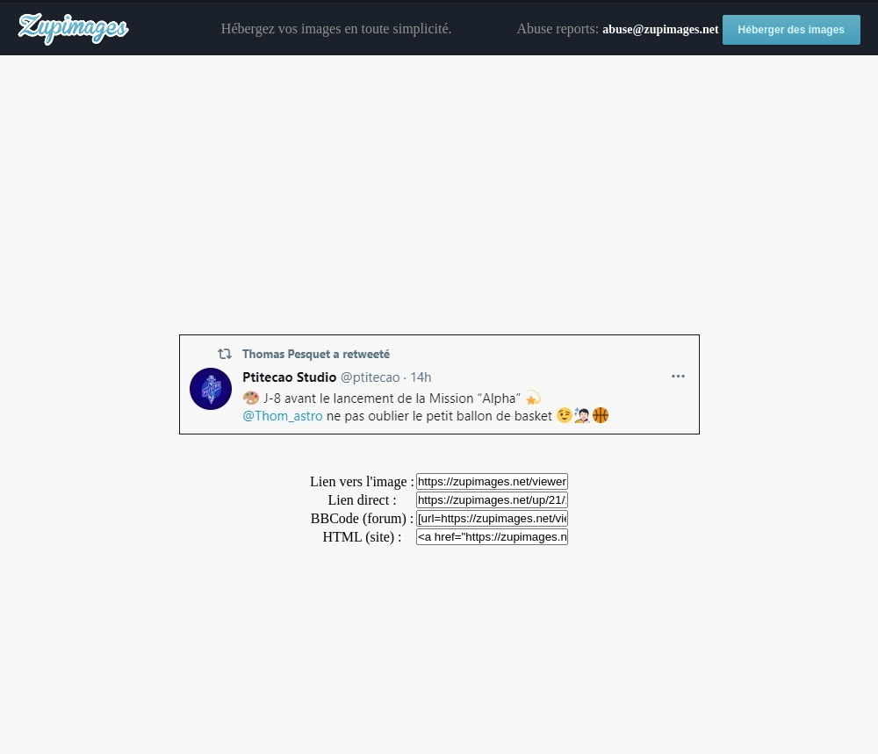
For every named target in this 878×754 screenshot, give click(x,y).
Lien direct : (361, 499)
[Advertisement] (439, 196)
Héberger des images (791, 30)
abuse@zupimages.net (660, 29)
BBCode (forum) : (362, 518)
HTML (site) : (361, 536)
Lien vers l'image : (362, 481)
